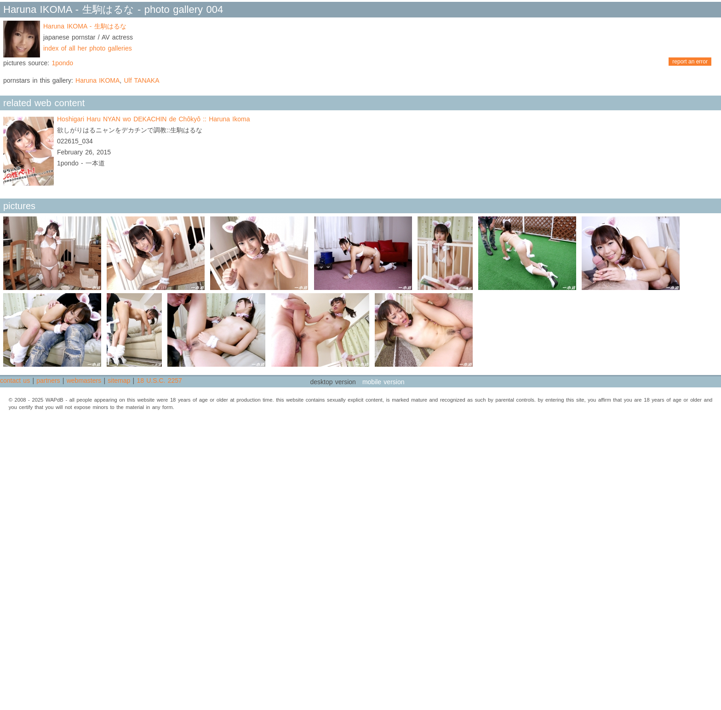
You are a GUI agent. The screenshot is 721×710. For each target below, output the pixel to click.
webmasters (84, 380)
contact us (15, 380)
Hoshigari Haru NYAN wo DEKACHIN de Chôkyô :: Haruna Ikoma (153, 119)
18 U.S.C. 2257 (159, 380)
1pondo (62, 63)
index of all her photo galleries (87, 48)
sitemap (119, 380)
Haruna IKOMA (97, 80)
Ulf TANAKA (141, 80)
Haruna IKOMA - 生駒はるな (84, 26)
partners (48, 380)
